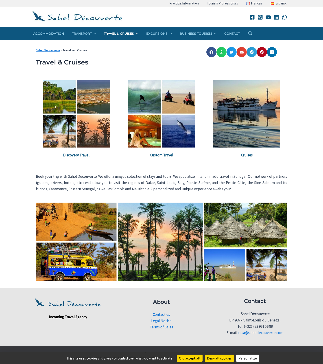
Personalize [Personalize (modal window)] (247, 358)
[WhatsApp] (284, 17)
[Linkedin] (276, 17)
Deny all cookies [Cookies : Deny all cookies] (219, 358)
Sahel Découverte (48, 50)
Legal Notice (161, 320)
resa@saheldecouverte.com (260, 332)
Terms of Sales (161, 327)
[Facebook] (252, 17)
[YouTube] (268, 17)
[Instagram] (260, 17)
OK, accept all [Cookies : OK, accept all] (189, 358)
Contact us (161, 314)
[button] (91, 33)
